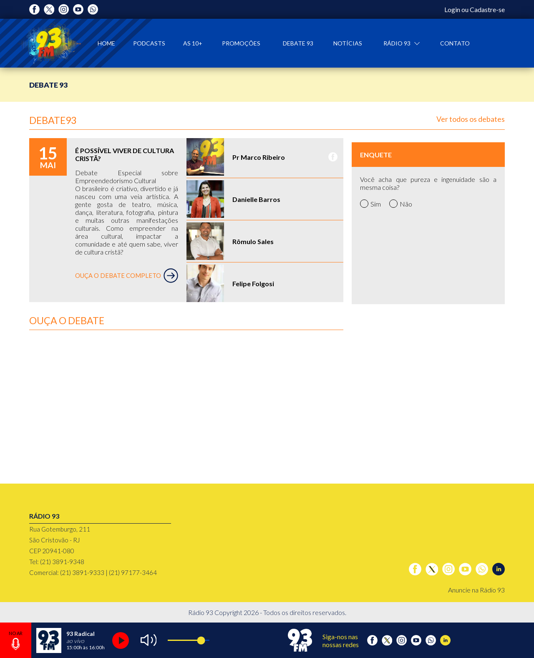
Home (106, 43)
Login (452, 9)
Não (400, 203)
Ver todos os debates (470, 119)
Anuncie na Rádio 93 (476, 590)
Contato (455, 43)
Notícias (347, 43)
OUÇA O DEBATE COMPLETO (126, 275)
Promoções (241, 43)
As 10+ (192, 43)
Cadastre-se (487, 9)
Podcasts (149, 43)
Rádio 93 (397, 43)
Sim (370, 203)
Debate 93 (298, 43)
